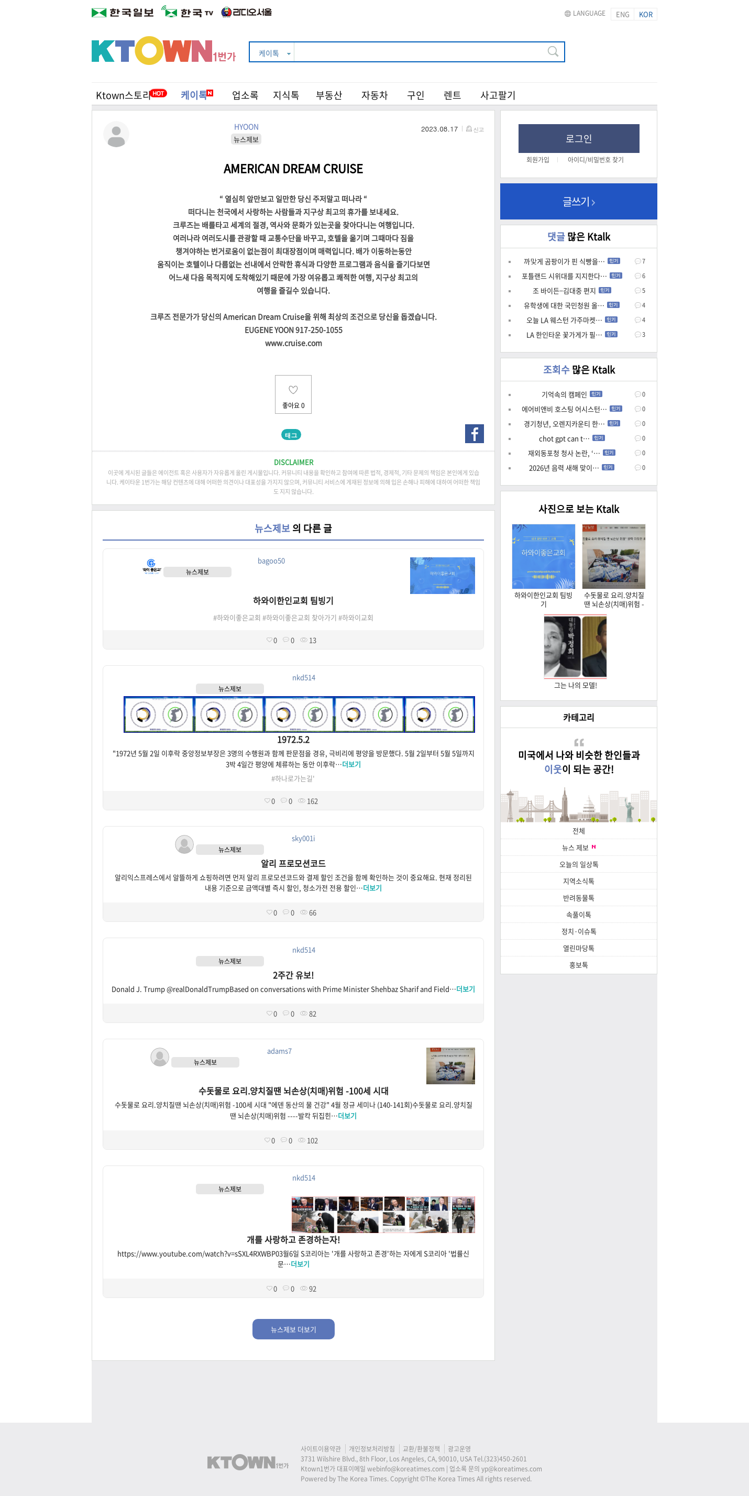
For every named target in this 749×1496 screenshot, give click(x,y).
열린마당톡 (578, 948)
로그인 (579, 138)
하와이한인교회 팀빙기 (293, 600)
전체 (578, 830)
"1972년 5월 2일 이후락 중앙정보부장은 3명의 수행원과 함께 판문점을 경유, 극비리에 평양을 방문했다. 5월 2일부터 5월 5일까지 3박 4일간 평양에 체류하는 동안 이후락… (294, 758)
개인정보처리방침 (372, 1449)
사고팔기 (498, 95)
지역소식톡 (578, 881)
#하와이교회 (355, 617)
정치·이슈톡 (579, 931)
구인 (416, 95)
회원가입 (537, 159)
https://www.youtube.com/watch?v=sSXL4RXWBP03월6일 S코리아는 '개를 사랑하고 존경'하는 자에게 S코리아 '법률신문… (293, 1258)
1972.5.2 (293, 739)
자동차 (374, 95)
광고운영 (459, 1449)
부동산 (329, 95)
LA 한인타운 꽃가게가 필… (572, 334)
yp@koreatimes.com (511, 1468)
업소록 (245, 95)
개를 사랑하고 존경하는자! (293, 1239)
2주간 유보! (293, 975)
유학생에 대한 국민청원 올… (572, 305)
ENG (623, 14)
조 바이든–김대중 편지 (572, 290)
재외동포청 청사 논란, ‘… (571, 453)
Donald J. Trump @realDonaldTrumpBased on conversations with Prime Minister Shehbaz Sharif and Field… (293, 989)
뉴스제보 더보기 (293, 1329)
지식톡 (286, 95)
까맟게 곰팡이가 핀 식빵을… (572, 261)
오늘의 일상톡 (579, 864)
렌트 (452, 95)
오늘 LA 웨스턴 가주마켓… (572, 320)
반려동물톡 (578, 898)
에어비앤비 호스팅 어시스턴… (572, 409)
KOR (646, 14)
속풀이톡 (578, 914)
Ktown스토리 (123, 95)
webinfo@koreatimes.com (406, 1468)
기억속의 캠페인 (572, 394)
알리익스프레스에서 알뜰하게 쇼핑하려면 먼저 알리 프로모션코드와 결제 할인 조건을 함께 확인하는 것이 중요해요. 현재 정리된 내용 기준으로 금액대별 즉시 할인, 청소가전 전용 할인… (293, 882)
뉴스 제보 (579, 847)
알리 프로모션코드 (293, 863)
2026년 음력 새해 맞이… (571, 467)
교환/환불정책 (421, 1449)
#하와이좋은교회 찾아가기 (299, 617)
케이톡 (197, 95)
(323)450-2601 (505, 1459)
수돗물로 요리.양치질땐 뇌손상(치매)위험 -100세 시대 (294, 1090)
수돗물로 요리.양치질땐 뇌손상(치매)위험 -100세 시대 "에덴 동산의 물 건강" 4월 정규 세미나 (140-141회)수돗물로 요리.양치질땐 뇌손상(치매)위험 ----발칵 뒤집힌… (293, 1109)
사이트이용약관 (321, 1449)
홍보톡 (578, 965)
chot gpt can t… (572, 438)
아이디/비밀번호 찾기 (596, 159)
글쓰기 (579, 201)
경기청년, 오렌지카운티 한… (572, 423)
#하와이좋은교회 (237, 617)
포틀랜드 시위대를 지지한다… (572, 276)
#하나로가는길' (293, 778)
